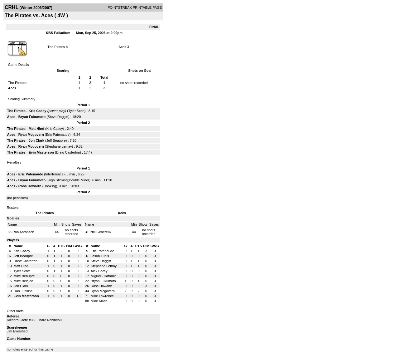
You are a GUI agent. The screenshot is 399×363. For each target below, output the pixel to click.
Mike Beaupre (24, 276)
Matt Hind (36, 128)
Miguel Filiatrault (103, 276)
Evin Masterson (41, 152)
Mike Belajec (23, 281)
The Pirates (56, 47)
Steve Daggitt (58, 117)
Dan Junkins (22, 291)
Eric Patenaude (57, 134)
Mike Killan (99, 301)
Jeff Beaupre (56, 140)
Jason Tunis (100, 256)
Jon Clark (36, 140)
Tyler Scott (76, 111)
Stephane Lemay (59, 146)
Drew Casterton (68, 152)
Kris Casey (37, 111)
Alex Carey (99, 271)
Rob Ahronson (23, 232)
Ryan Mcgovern (31, 134)
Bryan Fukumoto (32, 117)
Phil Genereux (101, 232)
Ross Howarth (29, 186)
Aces (122, 47)
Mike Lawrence (102, 296)
